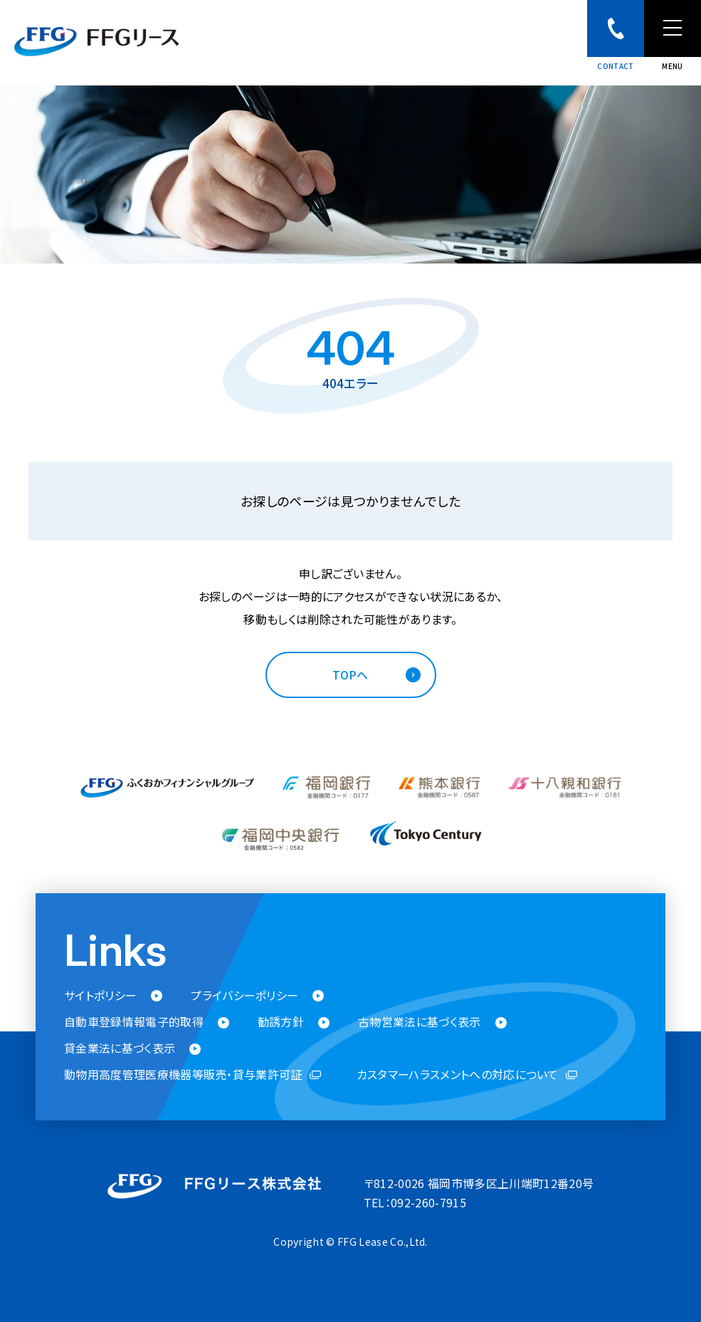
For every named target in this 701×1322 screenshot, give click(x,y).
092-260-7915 (428, 1202)
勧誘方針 (281, 1021)
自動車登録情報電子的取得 (134, 1021)
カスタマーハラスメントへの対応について (458, 1075)
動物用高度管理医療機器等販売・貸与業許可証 (183, 1075)
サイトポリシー (100, 995)
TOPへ (350, 674)
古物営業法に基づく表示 (419, 1021)
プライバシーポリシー (244, 995)
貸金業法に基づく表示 (119, 1048)
